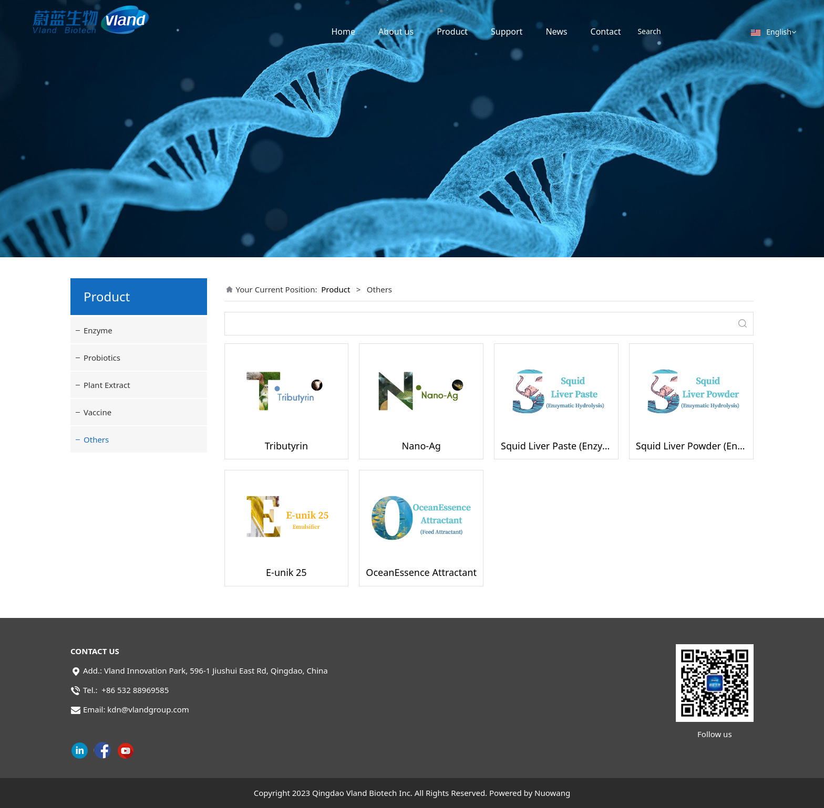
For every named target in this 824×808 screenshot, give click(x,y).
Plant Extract (107, 385)
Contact (606, 31)
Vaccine (97, 412)
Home (343, 31)
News (556, 31)
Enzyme (98, 330)
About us (396, 31)
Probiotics (102, 357)
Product (452, 31)
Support (506, 31)
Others (96, 439)
